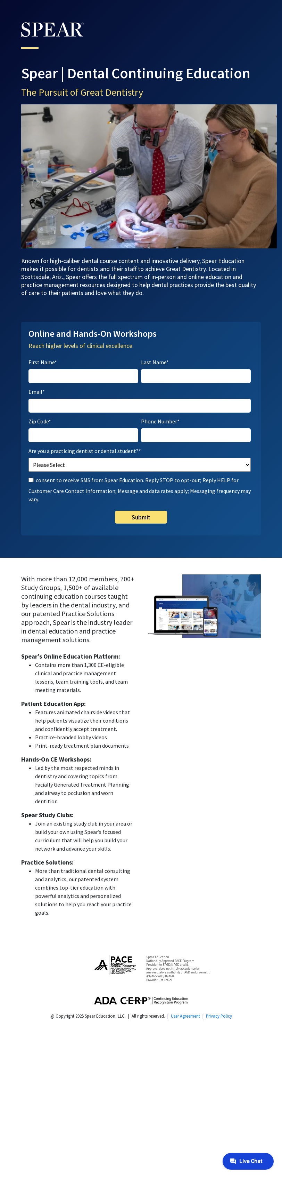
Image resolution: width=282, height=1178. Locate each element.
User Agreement (185, 1016)
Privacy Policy (219, 1016)
